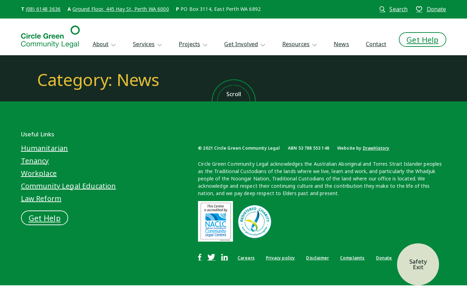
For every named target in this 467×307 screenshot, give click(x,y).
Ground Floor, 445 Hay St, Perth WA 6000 (120, 9)
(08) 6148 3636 (43, 9)
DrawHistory (376, 148)
